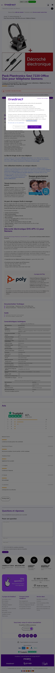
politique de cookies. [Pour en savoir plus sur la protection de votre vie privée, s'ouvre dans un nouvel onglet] (31, 120)
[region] (27, 113)
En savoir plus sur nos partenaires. (16, 122)
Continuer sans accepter (42, 98)
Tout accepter (34, 126)
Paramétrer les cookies (20, 126)
